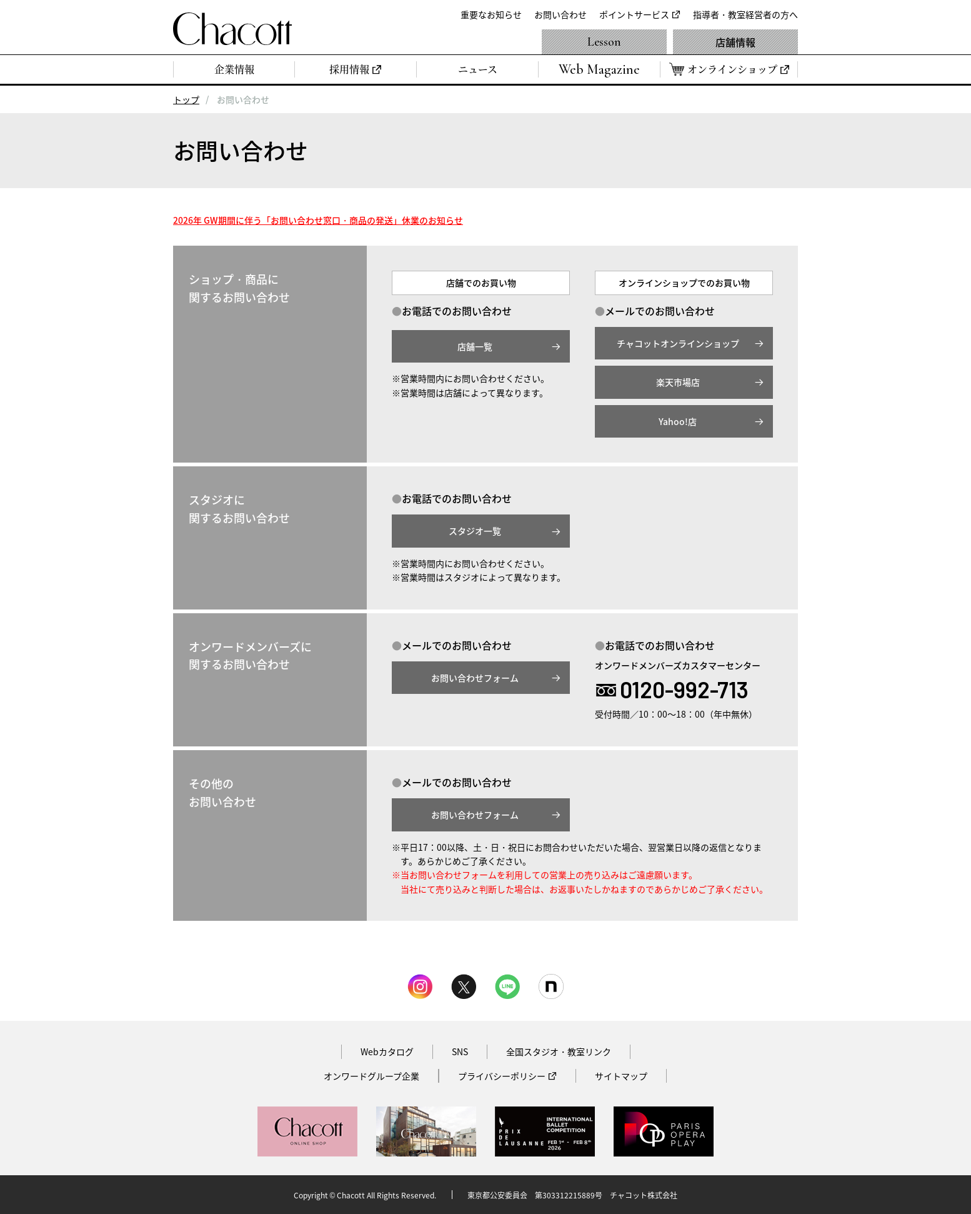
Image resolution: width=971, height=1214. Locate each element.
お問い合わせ (560, 14)
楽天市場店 (678, 382)
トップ (186, 99)
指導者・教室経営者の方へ (745, 14)
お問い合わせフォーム (475, 677)
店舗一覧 (474, 346)
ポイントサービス (634, 14)
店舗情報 (735, 41)
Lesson (604, 41)
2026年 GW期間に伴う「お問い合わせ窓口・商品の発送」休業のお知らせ (318, 220)
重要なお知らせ (491, 14)
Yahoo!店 (678, 421)
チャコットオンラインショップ (678, 343)
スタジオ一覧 (475, 530)
